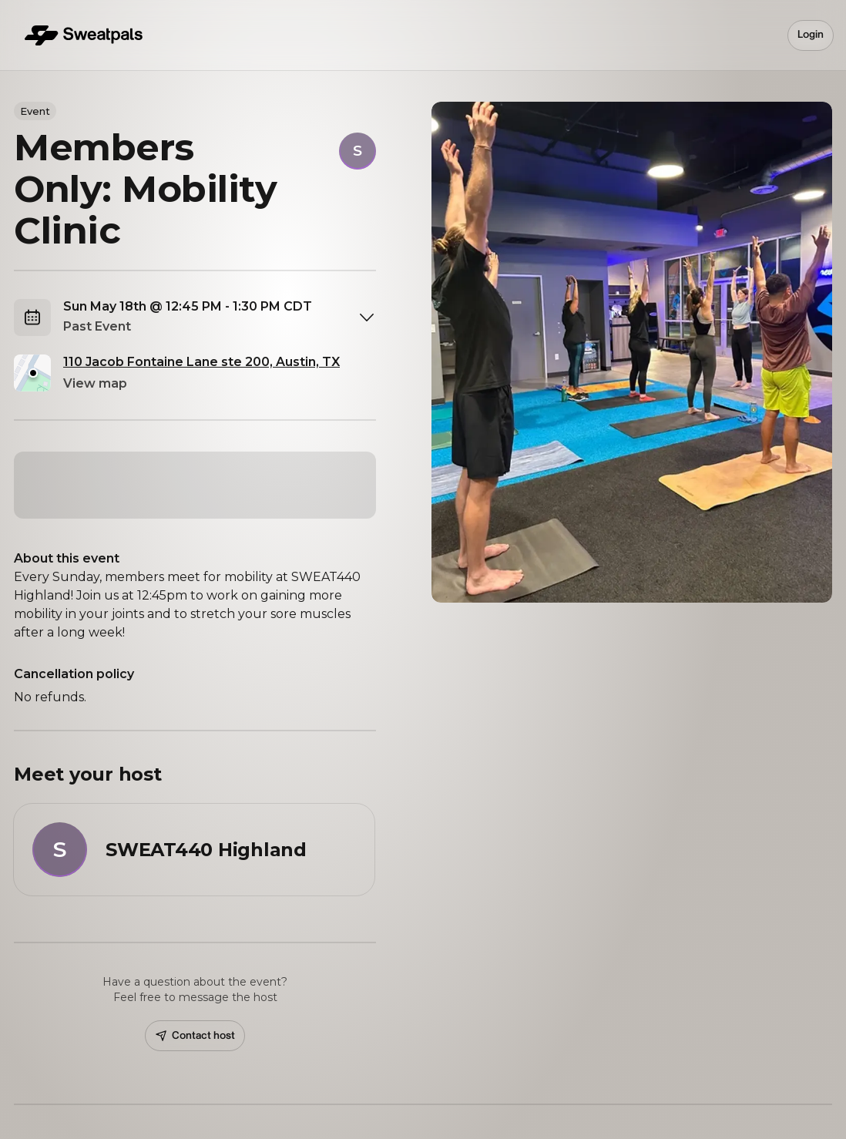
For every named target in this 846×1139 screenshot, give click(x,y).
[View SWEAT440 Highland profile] (194, 849)
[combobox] (219, 317)
